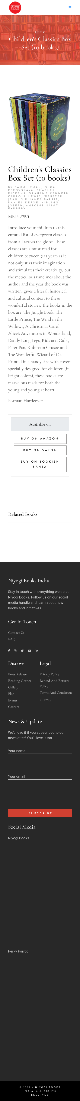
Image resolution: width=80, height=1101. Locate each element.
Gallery (13, 687)
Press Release (17, 674)
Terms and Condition (56, 692)
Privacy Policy (49, 674)
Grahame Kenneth (49, 193)
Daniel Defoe (23, 202)
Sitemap (45, 699)
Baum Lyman (28, 187)
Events (12, 700)
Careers (13, 706)
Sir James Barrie (39, 199)
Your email (40, 780)
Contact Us (16, 632)
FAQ (11, 639)
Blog (11, 693)
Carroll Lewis (24, 196)
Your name (40, 755)
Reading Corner (19, 680)
